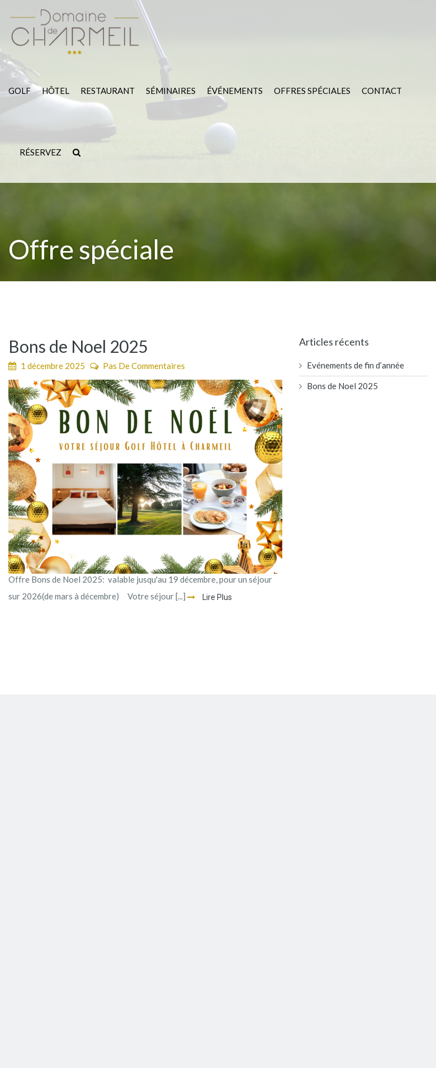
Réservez (40, 152)
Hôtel (55, 91)
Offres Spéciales (312, 91)
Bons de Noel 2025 (78, 346)
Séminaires (171, 91)
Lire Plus (216, 597)
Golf (19, 91)
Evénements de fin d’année (355, 365)
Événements (235, 91)
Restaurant (107, 91)
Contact (382, 91)
